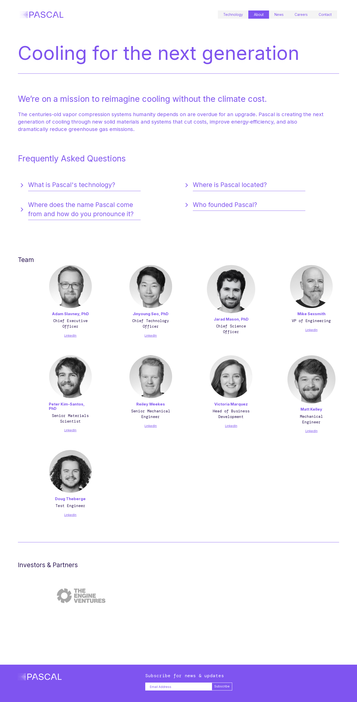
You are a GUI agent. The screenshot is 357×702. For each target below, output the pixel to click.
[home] (41, 14)
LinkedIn (70, 335)
